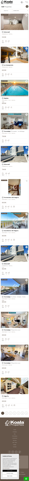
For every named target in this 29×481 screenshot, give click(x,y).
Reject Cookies (9, 475)
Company (15, 431)
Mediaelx (23, 474)
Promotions (14, 436)
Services (15, 440)
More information (6, 468)
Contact (14, 446)
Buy (15, 433)
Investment (14, 438)
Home (14, 429)
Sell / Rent (14, 442)
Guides (14, 444)
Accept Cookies (9, 470)
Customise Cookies (9, 473)
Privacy (22, 472)
